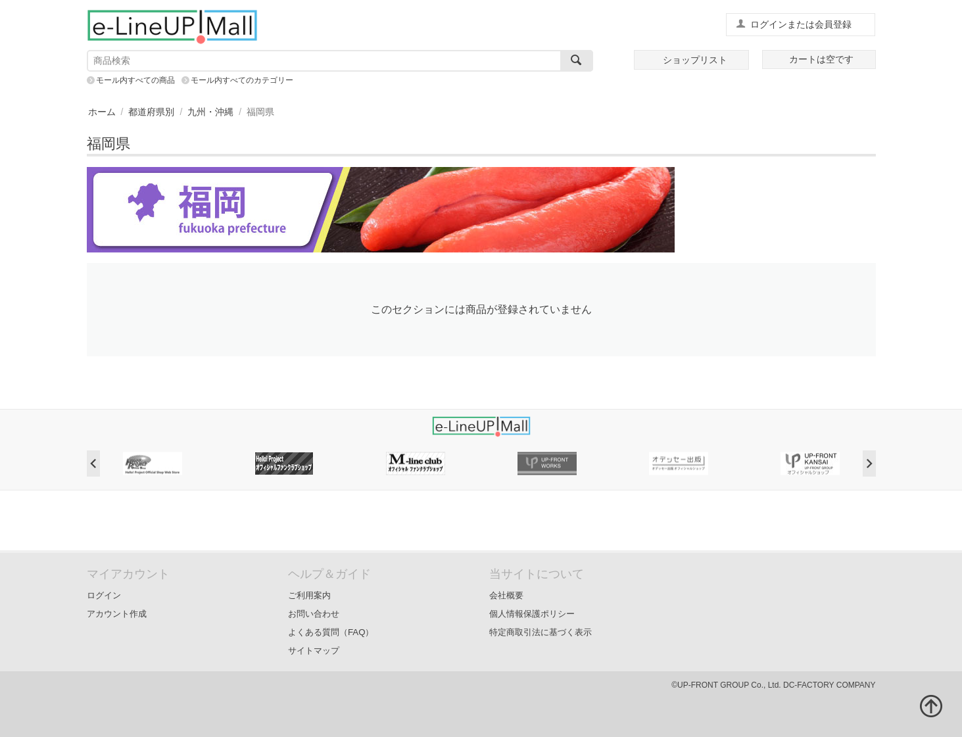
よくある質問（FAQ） (331, 632)
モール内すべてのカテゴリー (242, 80)
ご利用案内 (309, 595)
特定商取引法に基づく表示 (540, 632)
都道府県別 (151, 112)
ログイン (104, 595)
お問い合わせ (313, 614)
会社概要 (506, 595)
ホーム (102, 112)
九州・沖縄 (210, 112)
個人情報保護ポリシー (532, 614)
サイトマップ (313, 650)
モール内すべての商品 (135, 80)
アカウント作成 (117, 614)
